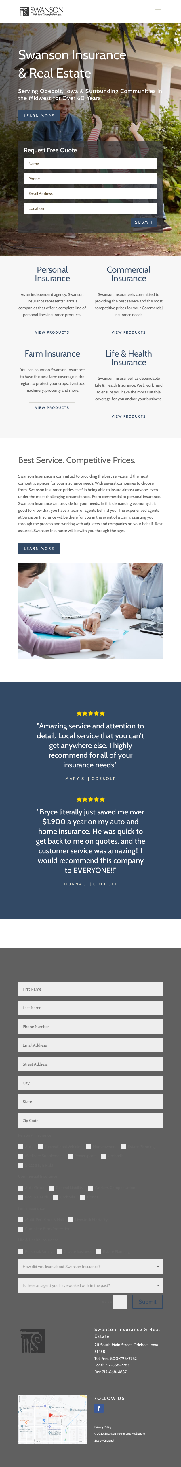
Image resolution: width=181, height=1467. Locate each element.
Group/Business (74, 1252)
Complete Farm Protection (44, 1229)
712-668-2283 (117, 1365)
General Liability (66, 1188)
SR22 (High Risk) (35, 1165)
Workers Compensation (111, 1188)
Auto (26, 1147)
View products (52, 332)
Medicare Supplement (40, 1156)
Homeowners (101, 1147)
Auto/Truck (31, 1188)
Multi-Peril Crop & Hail (41, 1220)
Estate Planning (138, 1147)
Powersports (82, 1156)
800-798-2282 (123, 1358)
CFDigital (108, 1440)
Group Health (33, 1197)
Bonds (89, 1197)
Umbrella (112, 1156)
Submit (144, 222)
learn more (39, 115)
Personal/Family (35, 1252)
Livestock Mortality (88, 1220)
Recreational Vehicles (59, 1147)
